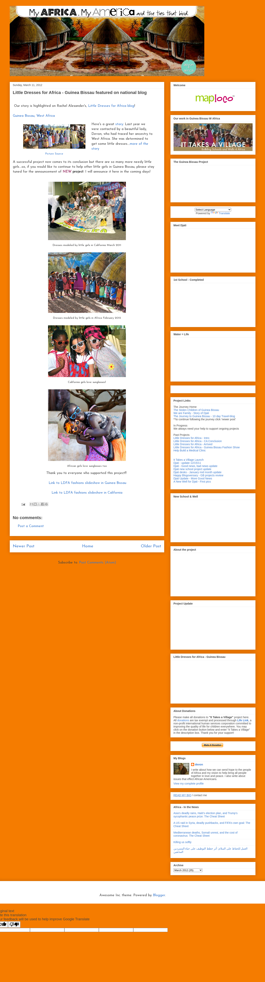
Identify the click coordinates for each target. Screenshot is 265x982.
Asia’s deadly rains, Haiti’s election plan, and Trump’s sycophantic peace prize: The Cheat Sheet (206, 815)
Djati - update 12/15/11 (187, 462)
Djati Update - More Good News (193, 478)
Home (87, 546)
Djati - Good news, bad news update (196, 466)
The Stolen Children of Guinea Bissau (196, 410)
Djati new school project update (192, 469)
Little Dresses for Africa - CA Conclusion (198, 441)
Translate (220, 213)
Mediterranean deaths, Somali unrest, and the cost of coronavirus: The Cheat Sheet (206, 834)
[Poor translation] (14, 924)
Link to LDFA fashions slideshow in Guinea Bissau (86, 483)
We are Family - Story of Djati (191, 413)
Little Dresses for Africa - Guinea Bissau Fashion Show (207, 447)
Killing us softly (183, 842)
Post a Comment (31, 526)
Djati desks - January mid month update (198, 472)
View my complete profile (189, 783)
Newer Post (23, 546)
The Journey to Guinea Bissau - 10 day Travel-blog (204, 416)
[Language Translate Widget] (213, 209)
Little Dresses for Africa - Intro (191, 438)
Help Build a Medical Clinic (190, 450)
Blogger (159, 895)
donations (183, 720)
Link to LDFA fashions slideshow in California (87, 493)
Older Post (151, 546)
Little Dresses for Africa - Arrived (193, 444)
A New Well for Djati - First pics (192, 481)
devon (199, 764)
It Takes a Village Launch (189, 459)
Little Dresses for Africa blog (111, 106)
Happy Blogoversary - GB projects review (198, 475)
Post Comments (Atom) (97, 562)
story (119, 124)
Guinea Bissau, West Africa (34, 116)
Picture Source (54, 153)
